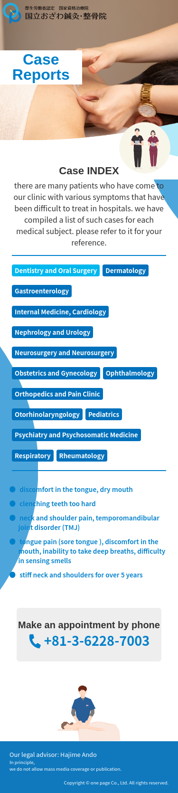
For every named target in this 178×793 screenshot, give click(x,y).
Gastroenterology (42, 290)
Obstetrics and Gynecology (56, 373)
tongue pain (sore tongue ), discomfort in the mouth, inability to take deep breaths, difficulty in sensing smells (92, 551)
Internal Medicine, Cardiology (60, 311)
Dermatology (125, 270)
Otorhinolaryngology (47, 414)
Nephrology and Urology (52, 332)
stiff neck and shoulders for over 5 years (81, 574)
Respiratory (33, 455)
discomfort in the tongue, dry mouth (76, 489)
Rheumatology (82, 455)
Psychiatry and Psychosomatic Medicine (76, 434)
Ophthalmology (130, 373)
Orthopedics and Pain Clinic (57, 393)
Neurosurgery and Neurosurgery (64, 352)
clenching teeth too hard (57, 503)
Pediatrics (103, 414)
